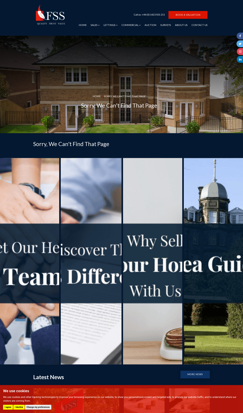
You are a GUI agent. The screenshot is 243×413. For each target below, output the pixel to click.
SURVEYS (165, 24)
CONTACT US (200, 24)
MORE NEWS (195, 374)
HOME (83, 24)
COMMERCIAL (131, 24)
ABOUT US (181, 24)
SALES (95, 24)
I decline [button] (19, 407)
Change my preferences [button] (38, 407)
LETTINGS (110, 24)
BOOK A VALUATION (188, 14)
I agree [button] (8, 407)
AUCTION (150, 24)
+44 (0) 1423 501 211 (153, 14)
